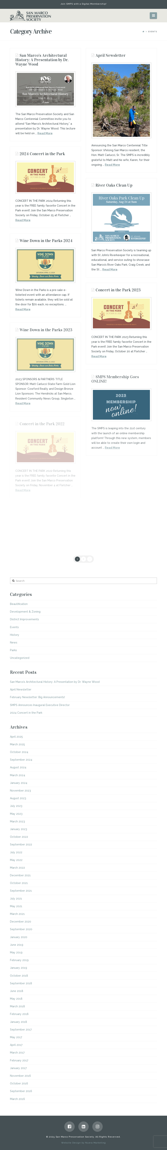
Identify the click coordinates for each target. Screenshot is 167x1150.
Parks (13, 650)
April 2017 (16, 1044)
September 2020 (21, 929)
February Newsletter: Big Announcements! (37, 697)
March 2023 (17, 821)
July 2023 (16, 805)
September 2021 (21, 890)
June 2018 (16, 991)
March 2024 (17, 775)
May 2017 (16, 1037)
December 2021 (20, 875)
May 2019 (16, 952)
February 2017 (19, 1060)
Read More (45, 133)
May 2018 (16, 998)
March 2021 (17, 913)
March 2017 (17, 1052)
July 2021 (16, 898)
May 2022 (16, 860)
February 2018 (19, 1014)
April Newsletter (111, 55)
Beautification (19, 603)
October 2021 (19, 883)
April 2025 (16, 736)
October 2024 (19, 752)
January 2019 (18, 967)
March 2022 (17, 867)
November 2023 (20, 790)
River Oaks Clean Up (114, 185)
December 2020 (20, 921)
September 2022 (21, 844)
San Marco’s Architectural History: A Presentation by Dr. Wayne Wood (42, 60)
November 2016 (20, 1075)
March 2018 (17, 1006)
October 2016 (19, 1083)
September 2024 (21, 759)
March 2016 (17, 1099)
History (14, 634)
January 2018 (18, 1021)
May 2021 (16, 906)
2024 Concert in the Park (42, 153)
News (13, 642)
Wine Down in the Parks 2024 (46, 240)
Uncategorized (19, 657)
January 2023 (18, 829)
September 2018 (21, 983)
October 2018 (19, 975)
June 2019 (16, 944)
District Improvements (24, 619)
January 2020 (18, 937)
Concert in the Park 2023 (118, 290)
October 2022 (19, 836)
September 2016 (21, 1091)
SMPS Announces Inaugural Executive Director (40, 705)
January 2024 (18, 782)
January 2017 (18, 1068)
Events (14, 627)
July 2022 (16, 852)
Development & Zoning (25, 611)
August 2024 (18, 767)
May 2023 (16, 813)
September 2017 (21, 1029)
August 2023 (18, 798)
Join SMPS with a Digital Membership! (84, 4)
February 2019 (19, 960)
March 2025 (17, 744)
